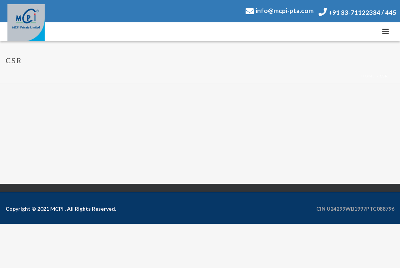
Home (368, 76)
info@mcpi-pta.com (280, 11)
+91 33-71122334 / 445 (357, 12)
